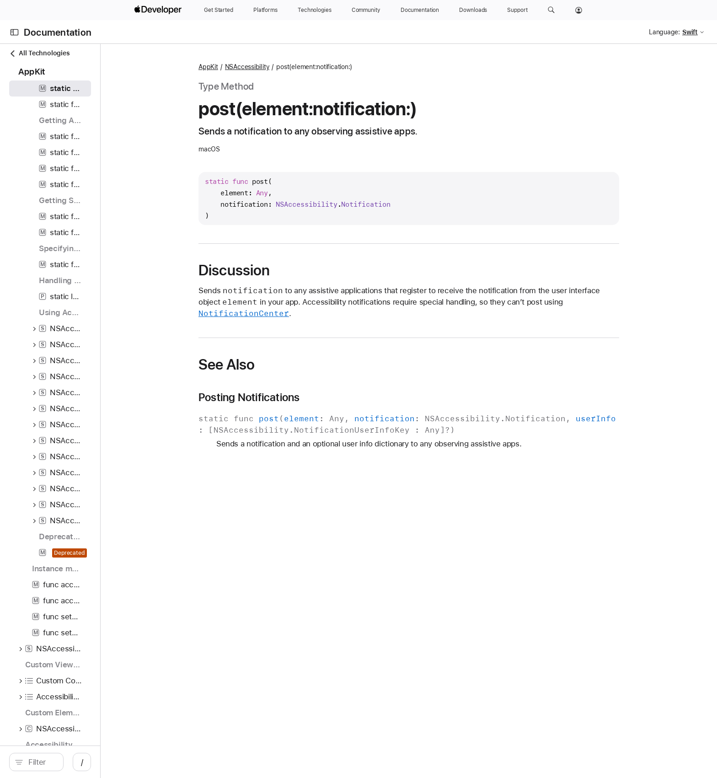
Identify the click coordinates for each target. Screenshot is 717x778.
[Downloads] (473, 10)
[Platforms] (265, 10)
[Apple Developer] (159, 10)
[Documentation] (420, 10)
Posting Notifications (335, 397)
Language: (664, 32)
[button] (551, 10)
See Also (313, 364)
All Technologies (39, 53)
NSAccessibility (333, 66)
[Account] (578, 10)
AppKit (295, 66)
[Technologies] (314, 10)
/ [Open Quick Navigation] (230, 762)
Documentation (57, 32)
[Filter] (115, 762)
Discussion (320, 270)
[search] (110, 762)
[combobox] (115, 762)
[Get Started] (218, 10)
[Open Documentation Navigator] (14, 32)
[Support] (517, 10)
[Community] (366, 10)
